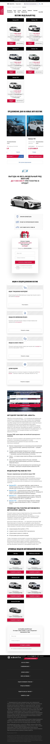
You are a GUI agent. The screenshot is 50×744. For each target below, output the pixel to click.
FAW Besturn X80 (34, 577)
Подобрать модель (15, 572)
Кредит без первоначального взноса (29, 222)
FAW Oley (16, 553)
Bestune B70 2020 (15, 601)
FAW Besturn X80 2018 (34, 553)
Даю (21, 409)
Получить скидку (25, 330)
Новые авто (18, 3)
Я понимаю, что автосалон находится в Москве (24, 268)
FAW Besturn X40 (15, 577)
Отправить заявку (25, 405)
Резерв (34, 152)
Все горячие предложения (25, 162)
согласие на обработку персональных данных (22, 409)
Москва (33, 656)
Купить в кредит (11, 101)
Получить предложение (25, 262)
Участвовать (25, 304)
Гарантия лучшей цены (25, 216)
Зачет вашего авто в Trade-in (27, 227)
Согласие (24, 266)
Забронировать (19, 100)
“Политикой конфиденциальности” (20, 725)
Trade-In (18, 152)
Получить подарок (25, 381)
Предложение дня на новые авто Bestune (25, 111)
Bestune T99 (31, 139)
